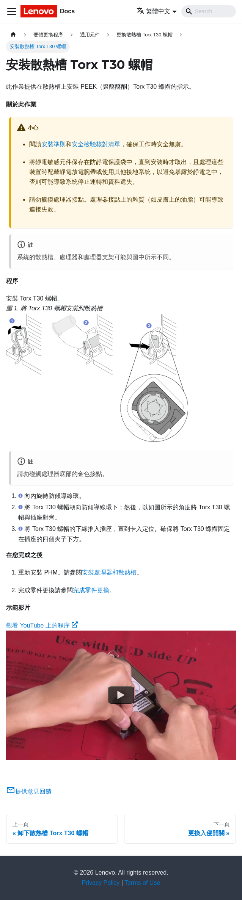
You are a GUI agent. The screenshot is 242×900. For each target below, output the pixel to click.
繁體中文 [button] (153, 11)
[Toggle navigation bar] (11, 11)
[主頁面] (13, 35)
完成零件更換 (91, 590)
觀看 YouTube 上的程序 (42, 625)
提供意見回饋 (29, 791)
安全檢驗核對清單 (96, 144)
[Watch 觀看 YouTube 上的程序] (121, 695)
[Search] (208, 11)
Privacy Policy (101, 883)
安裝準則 (53, 144)
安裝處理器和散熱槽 (109, 572)
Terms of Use (142, 883)
